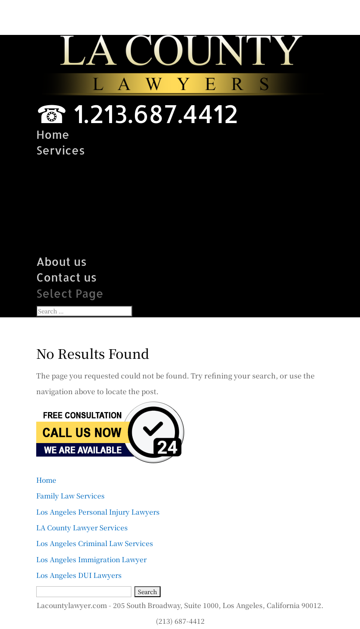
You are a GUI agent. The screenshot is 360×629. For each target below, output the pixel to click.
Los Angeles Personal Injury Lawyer (139, 182)
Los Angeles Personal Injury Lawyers (98, 511)
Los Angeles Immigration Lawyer (130, 229)
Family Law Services (94, 166)
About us (61, 261)
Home (52, 134)
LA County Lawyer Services (114, 198)
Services (60, 150)
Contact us (66, 277)
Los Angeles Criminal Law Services (135, 213)
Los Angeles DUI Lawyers (109, 245)
